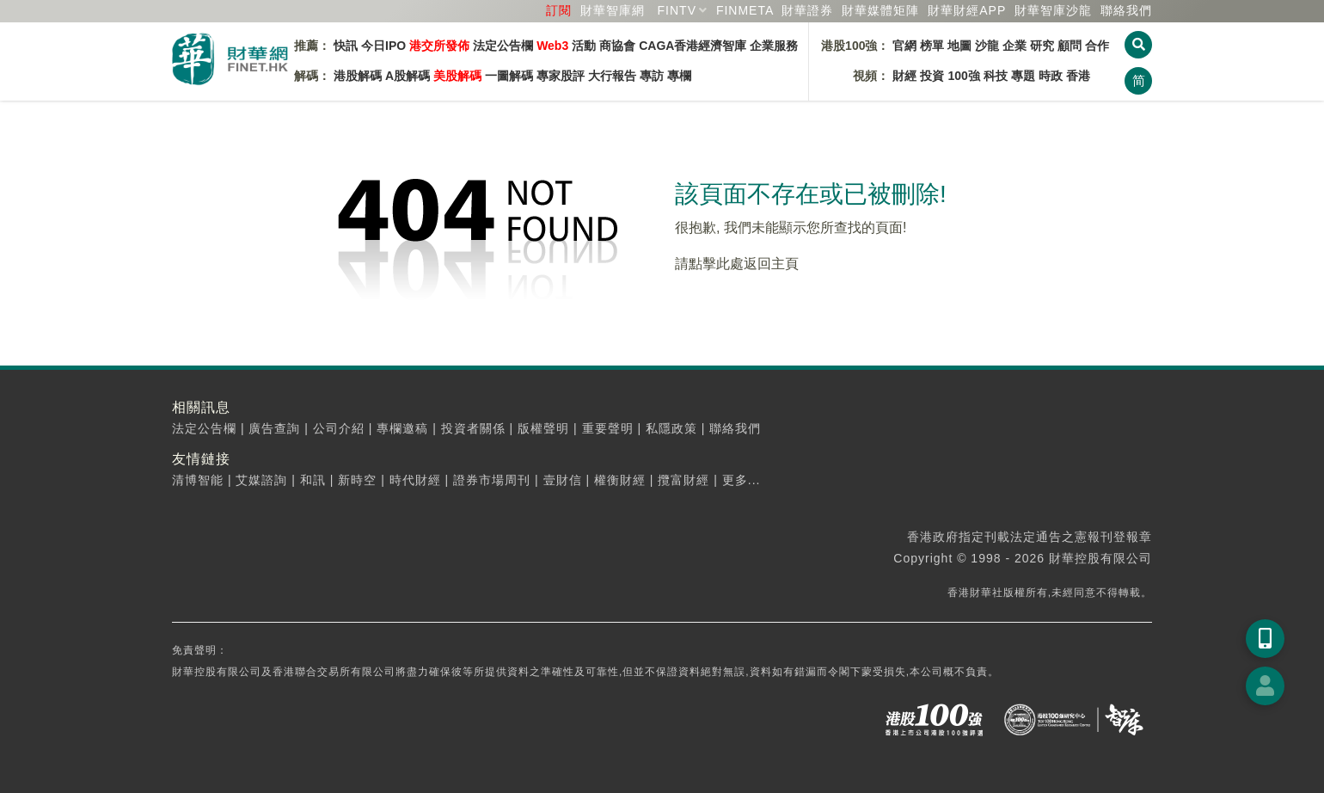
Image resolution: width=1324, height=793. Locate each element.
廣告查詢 (274, 428)
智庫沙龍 (1053, 10)
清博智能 (198, 480)
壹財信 (562, 480)
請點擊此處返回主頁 (737, 263)
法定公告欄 (503, 45)
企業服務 (774, 45)
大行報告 (612, 76)
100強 (963, 76)
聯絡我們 (1126, 10)
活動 (584, 45)
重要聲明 (608, 428)
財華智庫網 (612, 10)
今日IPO (383, 45)
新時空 (357, 480)
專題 (1023, 76)
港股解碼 (358, 76)
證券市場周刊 (491, 480)
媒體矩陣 (880, 10)
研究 (1042, 45)
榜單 (932, 45)
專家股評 (560, 76)
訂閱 (559, 10)
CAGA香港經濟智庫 (692, 45)
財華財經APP (967, 10)
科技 (996, 76)
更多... (741, 480)
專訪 (652, 76)
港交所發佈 (439, 45)
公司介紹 (339, 428)
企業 (1014, 45)
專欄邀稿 (402, 428)
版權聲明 (543, 428)
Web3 (552, 45)
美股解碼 (457, 76)
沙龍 (987, 45)
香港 (1078, 76)
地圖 (959, 45)
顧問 (1069, 45)
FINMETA (745, 10)
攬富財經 (683, 480)
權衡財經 (620, 480)
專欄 (679, 76)
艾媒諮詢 (261, 480)
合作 (1097, 45)
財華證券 (807, 10)
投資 (932, 76)
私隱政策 (671, 428)
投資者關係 (473, 428)
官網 (904, 45)
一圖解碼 (509, 76)
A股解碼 (407, 76)
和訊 (313, 480)
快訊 (346, 45)
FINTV (677, 10)
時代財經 (415, 480)
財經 (904, 76)
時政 (1051, 76)
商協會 (617, 45)
